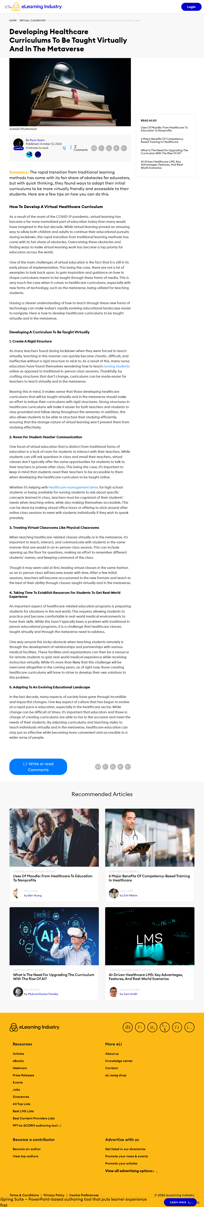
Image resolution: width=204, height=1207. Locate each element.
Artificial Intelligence (28, 970)
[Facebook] (128, 1027)
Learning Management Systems (34, 871)
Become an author (27, 1149)
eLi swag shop (115, 1075)
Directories (21, 1097)
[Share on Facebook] (94, 148)
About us (112, 1054)
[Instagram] (189, 1027)
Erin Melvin (130, 895)
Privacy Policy (54, 1195)
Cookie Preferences (84, 1195)
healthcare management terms (74, 487)
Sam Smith (130, 994)
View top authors (25, 1156)
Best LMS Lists (23, 1111)
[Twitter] (140, 1027)
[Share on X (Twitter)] (101, 148)
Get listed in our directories (125, 1149)
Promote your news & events (126, 1156)
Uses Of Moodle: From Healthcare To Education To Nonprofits (164, 129)
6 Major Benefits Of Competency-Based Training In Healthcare (162, 140)
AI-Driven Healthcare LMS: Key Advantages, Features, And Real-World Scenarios (162, 165)
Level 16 (19, 148)
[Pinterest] (177, 1027)
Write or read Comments (38, 766)
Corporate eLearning (123, 871)
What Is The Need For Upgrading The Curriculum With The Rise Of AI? (164, 151)
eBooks (18, 1061)
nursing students (116, 366)
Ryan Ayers (37, 140)
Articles (18, 1054)
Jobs (16, 1090)
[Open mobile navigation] (7, 7)
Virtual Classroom (32, 20)
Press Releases (23, 1075)
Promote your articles (121, 1163)
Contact (111, 1068)
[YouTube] (165, 1027)
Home (13, 20)
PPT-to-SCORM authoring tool (37, 1125)
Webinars (20, 1068)
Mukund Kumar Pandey (43, 994)
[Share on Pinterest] (124, 148)
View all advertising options (131, 1171)
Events (18, 1082)
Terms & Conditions (24, 1195)
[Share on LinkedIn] (109, 148)
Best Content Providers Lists (34, 1118)
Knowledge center (119, 1061)
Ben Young (35, 895)
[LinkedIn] (152, 1027)
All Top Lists (21, 1104)
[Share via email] (116, 148)
